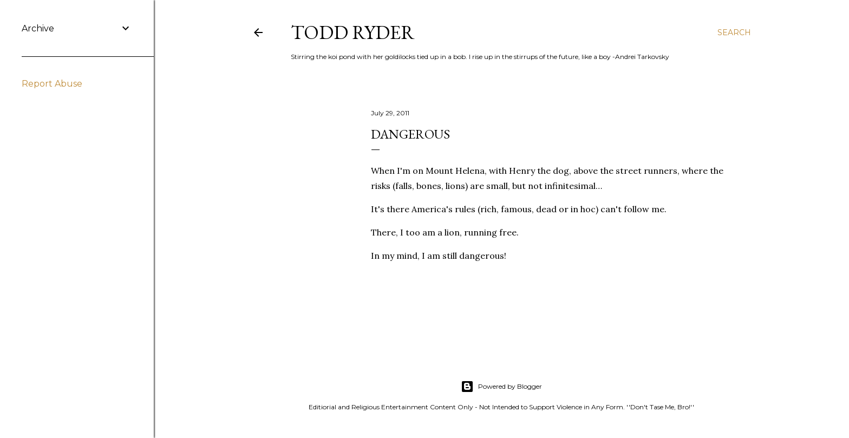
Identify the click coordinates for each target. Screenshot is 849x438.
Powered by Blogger (501, 386)
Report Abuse (52, 84)
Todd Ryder (353, 32)
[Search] (734, 32)
